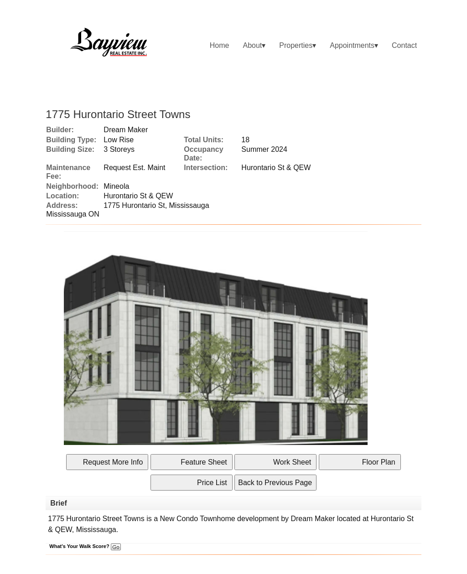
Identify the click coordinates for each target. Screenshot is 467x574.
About (252, 45)
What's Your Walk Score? (84, 546)
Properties (295, 45)
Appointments (352, 45)
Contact (404, 45)
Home (219, 45)
